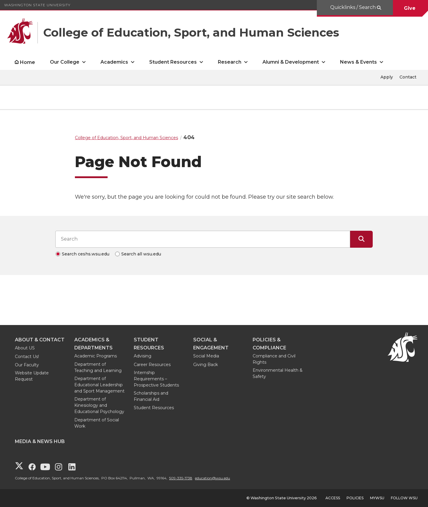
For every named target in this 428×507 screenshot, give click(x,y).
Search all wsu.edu (141, 254)
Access (332, 498)
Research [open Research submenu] (229, 62)
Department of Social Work (96, 423)
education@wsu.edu (212, 478)
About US (25, 348)
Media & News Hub (40, 441)
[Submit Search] (361, 239)
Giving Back (205, 364)
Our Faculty (27, 365)
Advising (142, 356)
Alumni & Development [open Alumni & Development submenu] (290, 62)
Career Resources (152, 364)
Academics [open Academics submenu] (114, 62)
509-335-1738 (180, 478)
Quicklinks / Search (353, 7)
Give (410, 8)
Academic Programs (95, 356)
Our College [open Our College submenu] (64, 62)
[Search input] (202, 239)
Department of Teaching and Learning (98, 367)
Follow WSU (404, 498)
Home (27, 62)
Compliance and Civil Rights (274, 359)
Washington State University (37, 5)
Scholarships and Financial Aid (151, 396)
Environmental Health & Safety (278, 373)
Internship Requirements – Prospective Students (156, 379)
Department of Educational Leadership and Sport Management (99, 385)
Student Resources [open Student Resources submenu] (173, 62)
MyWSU (377, 498)
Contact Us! (27, 356)
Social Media (206, 356)
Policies (355, 498)
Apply (386, 77)
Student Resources (154, 407)
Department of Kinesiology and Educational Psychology (99, 405)
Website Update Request (32, 376)
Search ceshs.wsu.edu (85, 254)
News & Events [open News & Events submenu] (358, 62)
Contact (407, 77)
